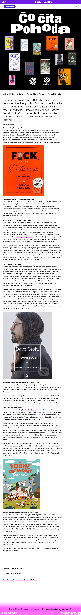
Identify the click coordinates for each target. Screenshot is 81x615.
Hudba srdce (36, 241)
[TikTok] (75, 613)
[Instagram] (68, 613)
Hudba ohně (33, 239)
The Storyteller (37, 269)
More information (52, 609)
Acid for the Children (29, 410)
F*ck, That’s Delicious (30, 135)
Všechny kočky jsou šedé (24, 237)
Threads (26, 580)
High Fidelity (49, 225)
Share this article (9, 580)
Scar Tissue (40, 250)
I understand (65, 609)
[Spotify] (72, 613)
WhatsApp (33, 580)
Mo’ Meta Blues (51, 250)
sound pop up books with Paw (39, 398)
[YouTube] (65, 613)
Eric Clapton (48, 389)
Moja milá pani (12, 535)
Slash (41, 389)
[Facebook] (62, 613)
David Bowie (57, 433)
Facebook (19, 580)
